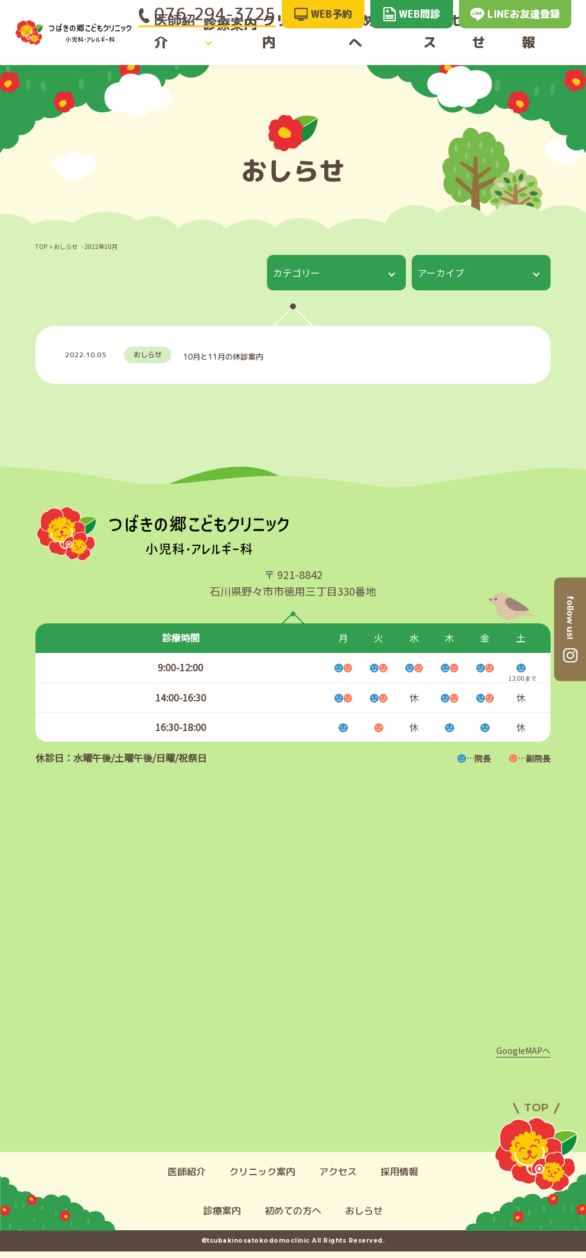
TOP (41, 246)
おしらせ (498, 43)
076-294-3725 (207, 13)
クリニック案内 (304, 43)
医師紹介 (174, 43)
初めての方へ (383, 43)
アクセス (445, 43)
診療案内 (227, 43)
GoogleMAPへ (523, 1057)
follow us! (570, 617)
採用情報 (551, 43)
